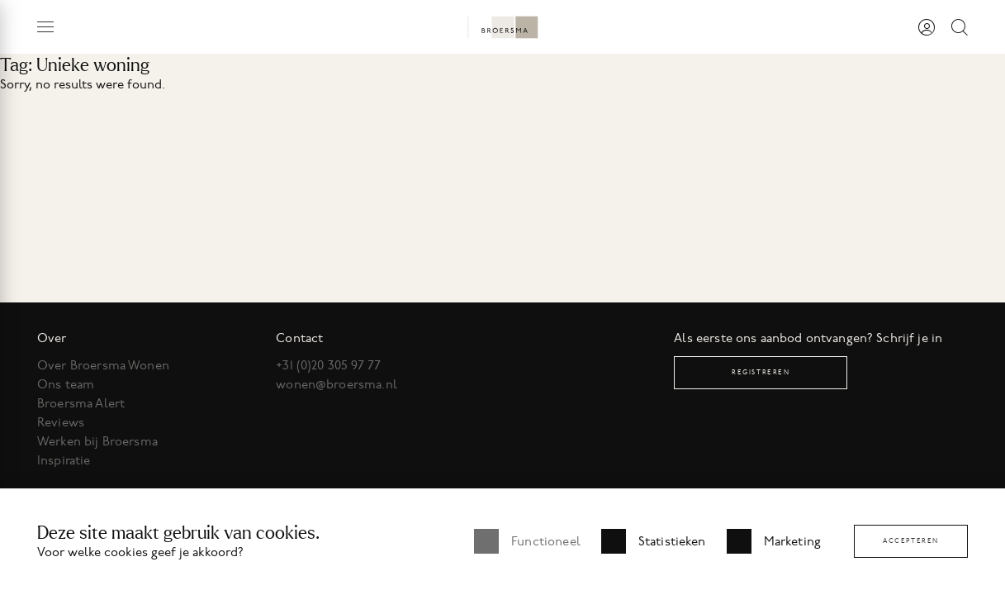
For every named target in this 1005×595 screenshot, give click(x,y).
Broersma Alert (81, 403)
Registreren (761, 372)
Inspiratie (64, 460)
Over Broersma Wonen (103, 365)
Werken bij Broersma (97, 441)
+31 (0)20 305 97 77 (328, 365)
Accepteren (911, 540)
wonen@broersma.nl (336, 384)
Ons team (65, 384)
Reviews (60, 422)
